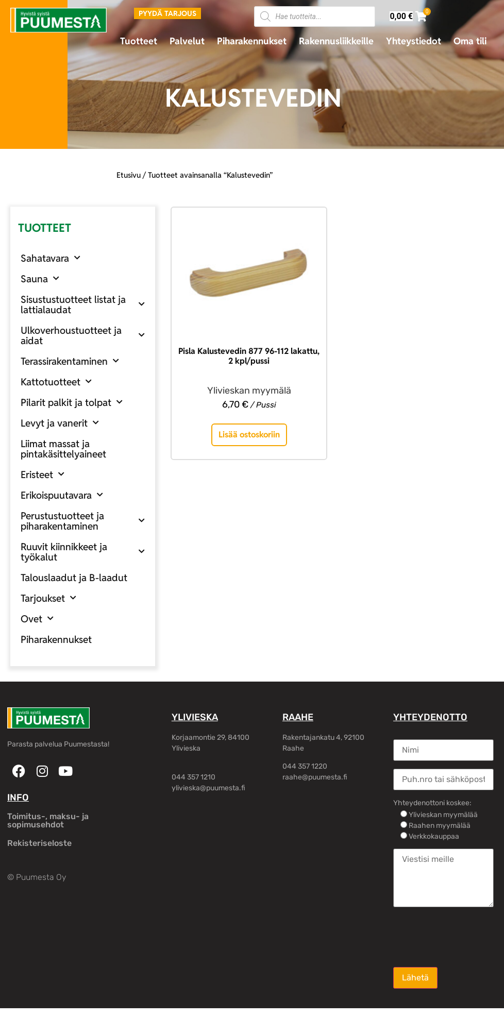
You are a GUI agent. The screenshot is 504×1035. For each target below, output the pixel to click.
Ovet (37, 618)
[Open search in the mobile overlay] (314, 16)
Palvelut (187, 41)
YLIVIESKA (195, 717)
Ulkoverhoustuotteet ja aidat (83, 335)
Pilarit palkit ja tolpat (72, 402)
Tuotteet (138, 41)
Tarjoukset (48, 597)
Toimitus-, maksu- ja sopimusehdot (48, 820)
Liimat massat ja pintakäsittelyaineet (63, 448)
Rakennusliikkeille (336, 41)
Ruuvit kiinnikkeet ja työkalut (83, 551)
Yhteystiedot (413, 41)
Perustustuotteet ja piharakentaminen (83, 521)
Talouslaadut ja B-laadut (74, 577)
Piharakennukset (252, 41)
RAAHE (297, 717)
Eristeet (42, 474)
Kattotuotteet (56, 381)
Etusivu (128, 175)
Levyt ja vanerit (60, 422)
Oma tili (469, 41)
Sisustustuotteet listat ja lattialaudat (83, 304)
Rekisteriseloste (39, 843)
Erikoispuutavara (62, 494)
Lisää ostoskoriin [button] (249, 434)
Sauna (40, 278)
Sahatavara (50, 257)
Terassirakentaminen (70, 360)
